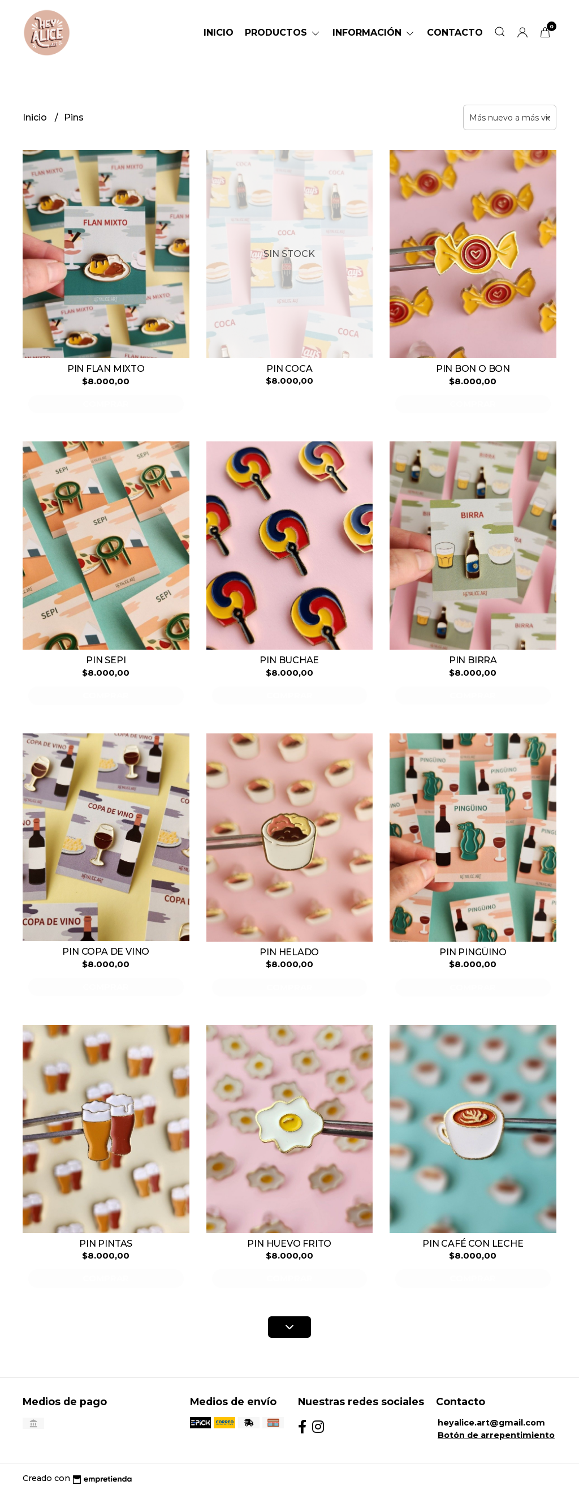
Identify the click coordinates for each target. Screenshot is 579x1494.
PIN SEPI (106, 660)
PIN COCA (289, 368)
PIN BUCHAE (289, 660)
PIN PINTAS (105, 1243)
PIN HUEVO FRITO (289, 1243)
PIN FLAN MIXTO (106, 368)
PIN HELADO (289, 952)
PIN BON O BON (473, 368)
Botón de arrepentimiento (496, 1435)
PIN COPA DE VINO (105, 951)
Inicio (219, 32)
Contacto (455, 32)
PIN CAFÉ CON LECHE (472, 1243)
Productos (283, 32)
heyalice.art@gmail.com (491, 1423)
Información (374, 32)
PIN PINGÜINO (472, 952)
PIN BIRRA (473, 660)
